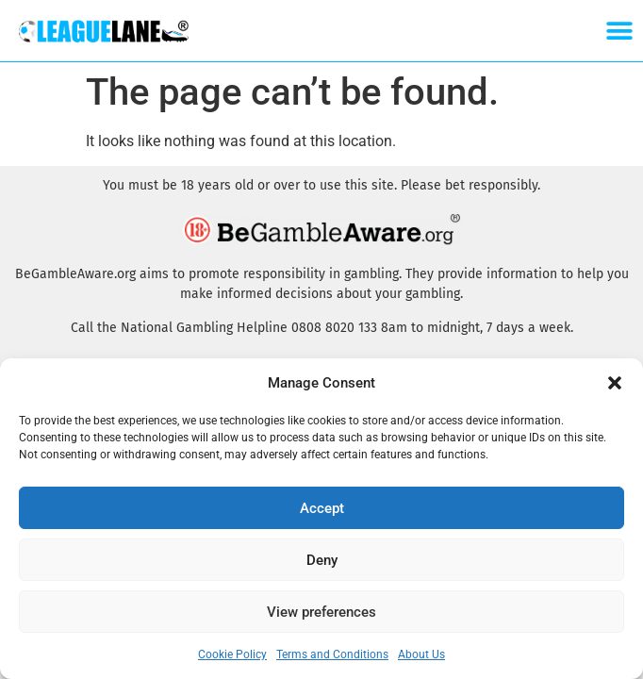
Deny (322, 560)
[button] (614, 382)
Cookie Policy (232, 654)
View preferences (321, 612)
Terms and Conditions (332, 654)
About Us (421, 654)
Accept (322, 508)
